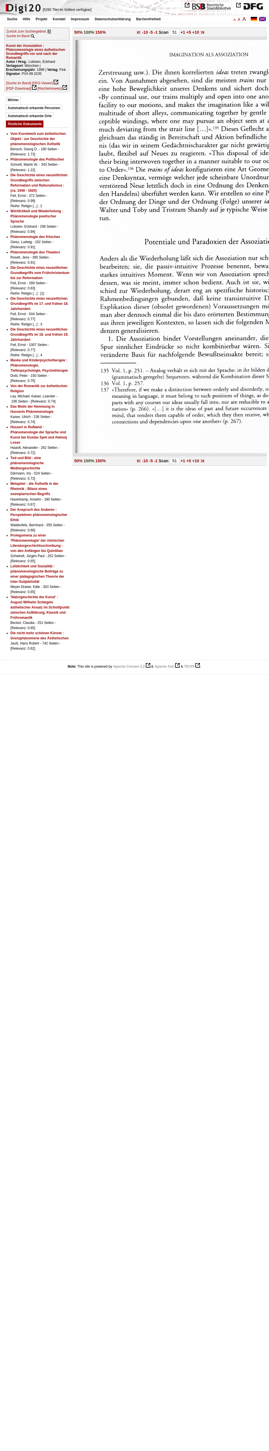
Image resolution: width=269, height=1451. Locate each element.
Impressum (80, 19)
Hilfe (26, 19)
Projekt (41, 19)
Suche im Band (17, 36)
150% (100, 32)
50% (78, 32)
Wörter (13, 100)
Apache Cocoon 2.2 (129, 667)
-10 (145, 32)
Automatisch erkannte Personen (34, 108)
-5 (151, 32)
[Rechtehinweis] (49, 89)
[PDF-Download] (18, 89)
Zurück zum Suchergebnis (26, 31)
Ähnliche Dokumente (25, 124)
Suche (12, 19)
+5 (189, 32)
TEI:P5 (189, 667)
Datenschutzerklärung (113, 19)
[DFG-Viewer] (42, 83)
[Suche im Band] (18, 83)
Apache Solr (164, 667)
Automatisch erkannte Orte (30, 116)
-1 (156, 32)
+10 (196, 32)
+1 (183, 32)
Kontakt (59, 19)
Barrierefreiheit (148, 19)
